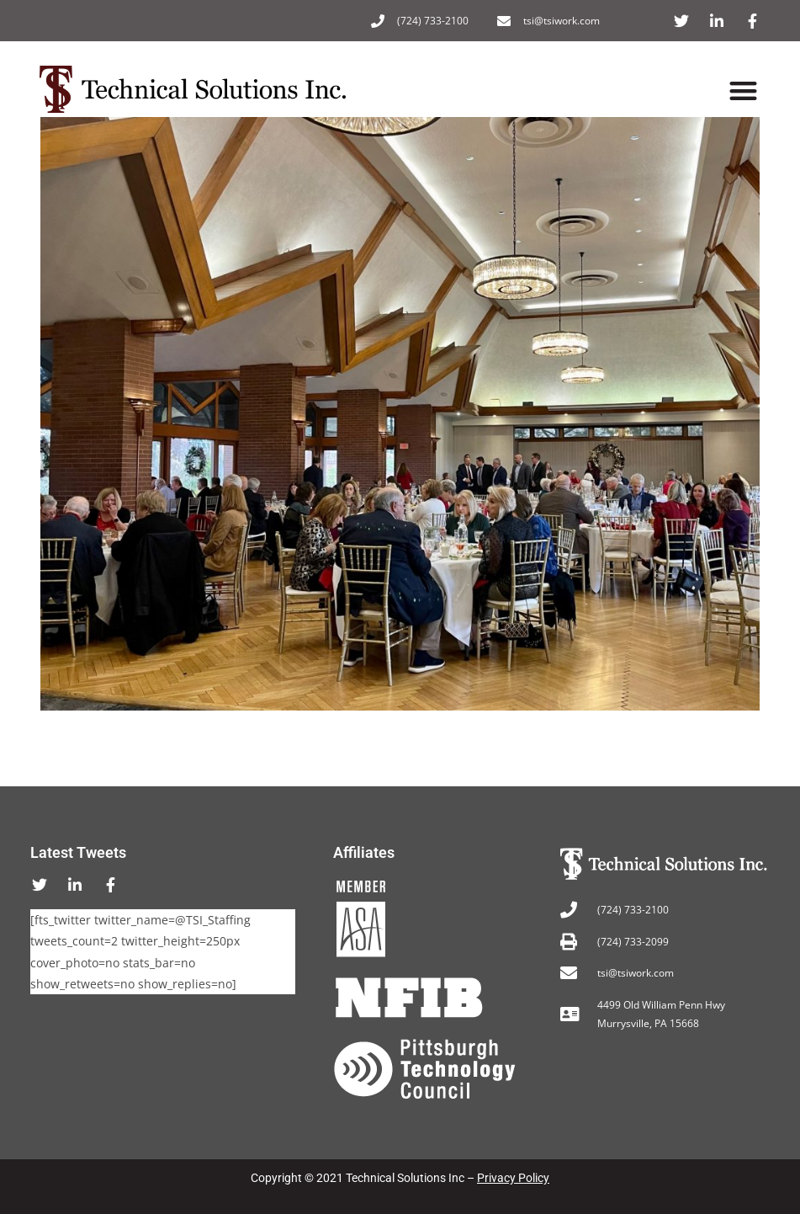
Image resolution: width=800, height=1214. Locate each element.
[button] (744, 91)
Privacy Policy (513, 1178)
